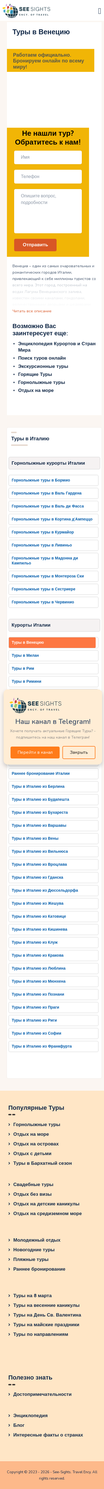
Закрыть (79, 752)
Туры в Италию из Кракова (38, 955)
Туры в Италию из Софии (36, 1033)
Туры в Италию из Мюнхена (38, 981)
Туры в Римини (26, 681)
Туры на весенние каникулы (46, 1305)
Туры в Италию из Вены (35, 838)
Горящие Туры (35, 374)
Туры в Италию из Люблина (38, 968)
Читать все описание (32, 311)
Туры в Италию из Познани (38, 994)
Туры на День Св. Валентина (47, 1315)
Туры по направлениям (40, 1334)
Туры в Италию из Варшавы (39, 825)
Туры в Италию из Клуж (35, 942)
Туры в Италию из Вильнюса (40, 851)
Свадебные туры (33, 1184)
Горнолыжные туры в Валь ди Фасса (48, 506)
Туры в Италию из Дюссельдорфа (45, 890)
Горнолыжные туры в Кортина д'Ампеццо (52, 519)
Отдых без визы (32, 1194)
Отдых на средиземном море (47, 1213)
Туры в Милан (25, 655)
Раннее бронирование (39, 1269)
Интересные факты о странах (48, 1435)
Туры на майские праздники (46, 1324)
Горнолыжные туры (41, 382)
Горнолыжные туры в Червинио (43, 602)
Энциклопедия (30, 1415)
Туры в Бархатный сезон (42, 1163)
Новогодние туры (34, 1249)
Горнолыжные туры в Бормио (41, 480)
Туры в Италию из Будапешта (40, 799)
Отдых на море (36, 390)
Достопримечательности (42, 1394)
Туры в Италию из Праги (35, 1007)
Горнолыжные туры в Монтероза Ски (48, 576)
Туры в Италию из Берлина (38, 786)
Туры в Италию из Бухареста (40, 812)
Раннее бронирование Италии (41, 773)
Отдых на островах (36, 1144)
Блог (18, 1425)
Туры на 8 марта (32, 1295)
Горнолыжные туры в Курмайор (43, 532)
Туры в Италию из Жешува (38, 903)
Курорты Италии (31, 625)
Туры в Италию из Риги (34, 1020)
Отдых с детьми (32, 1153)
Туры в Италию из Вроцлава (39, 864)
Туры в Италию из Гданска (37, 877)
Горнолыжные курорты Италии (48, 463)
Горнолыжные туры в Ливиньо (42, 545)
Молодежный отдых (36, 1240)
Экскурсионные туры (43, 366)
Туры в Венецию (28, 642)
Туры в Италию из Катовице (39, 916)
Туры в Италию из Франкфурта (42, 1046)
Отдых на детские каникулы (46, 1204)
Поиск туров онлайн (42, 358)
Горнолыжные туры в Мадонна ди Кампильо (45, 561)
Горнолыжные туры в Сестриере (43, 589)
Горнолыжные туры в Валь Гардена (47, 493)
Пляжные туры (31, 1259)
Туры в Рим (23, 668)
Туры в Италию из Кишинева (39, 929)
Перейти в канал (35, 752)
